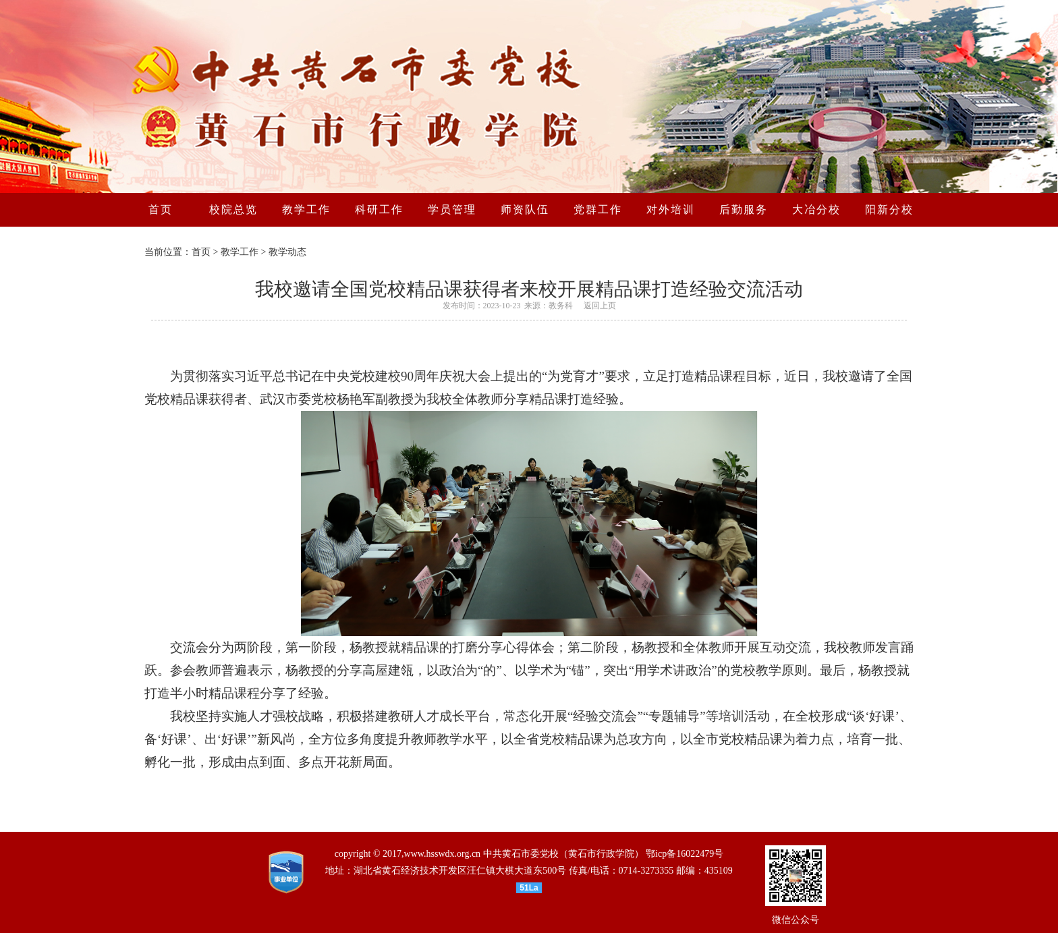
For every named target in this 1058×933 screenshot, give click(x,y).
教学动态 (287, 252)
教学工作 (239, 252)
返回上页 (600, 305)
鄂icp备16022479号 (684, 854)
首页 (201, 252)
